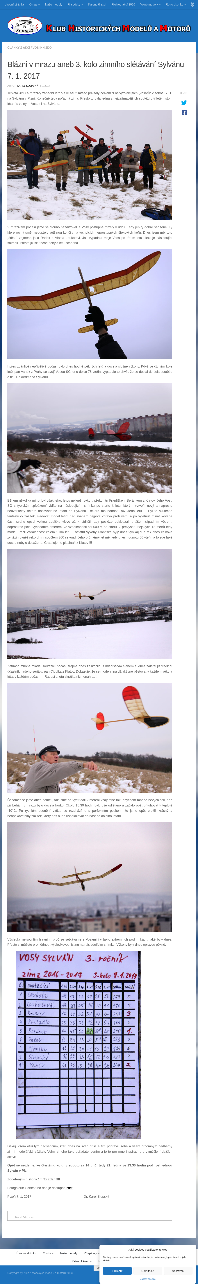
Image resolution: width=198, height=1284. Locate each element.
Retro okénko (174, 4)
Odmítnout (147, 1274)
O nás (33, 4)
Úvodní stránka (14, 4)
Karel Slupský (27, 85)
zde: (69, 1188)
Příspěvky (73, 4)
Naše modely (53, 4)
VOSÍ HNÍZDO (42, 47)
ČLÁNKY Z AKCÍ (18, 47)
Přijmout (117, 1274)
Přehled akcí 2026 (123, 4)
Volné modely (149, 4)
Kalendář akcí (97, 4)
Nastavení (178, 1274)
